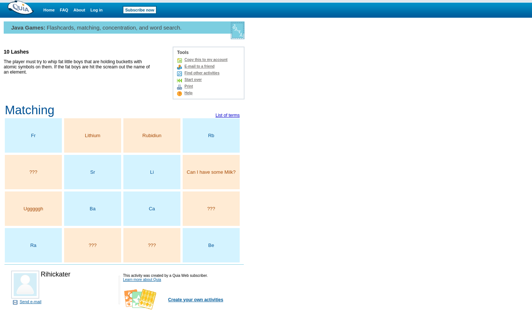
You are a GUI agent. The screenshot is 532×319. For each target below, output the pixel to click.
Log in (96, 10)
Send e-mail (30, 301)
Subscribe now (139, 10)
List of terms (228, 115)
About (79, 10)
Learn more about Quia (142, 280)
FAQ (64, 10)
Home (49, 10)
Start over (193, 80)
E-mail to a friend (199, 66)
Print (188, 86)
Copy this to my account (205, 60)
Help (188, 93)
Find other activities (201, 73)
